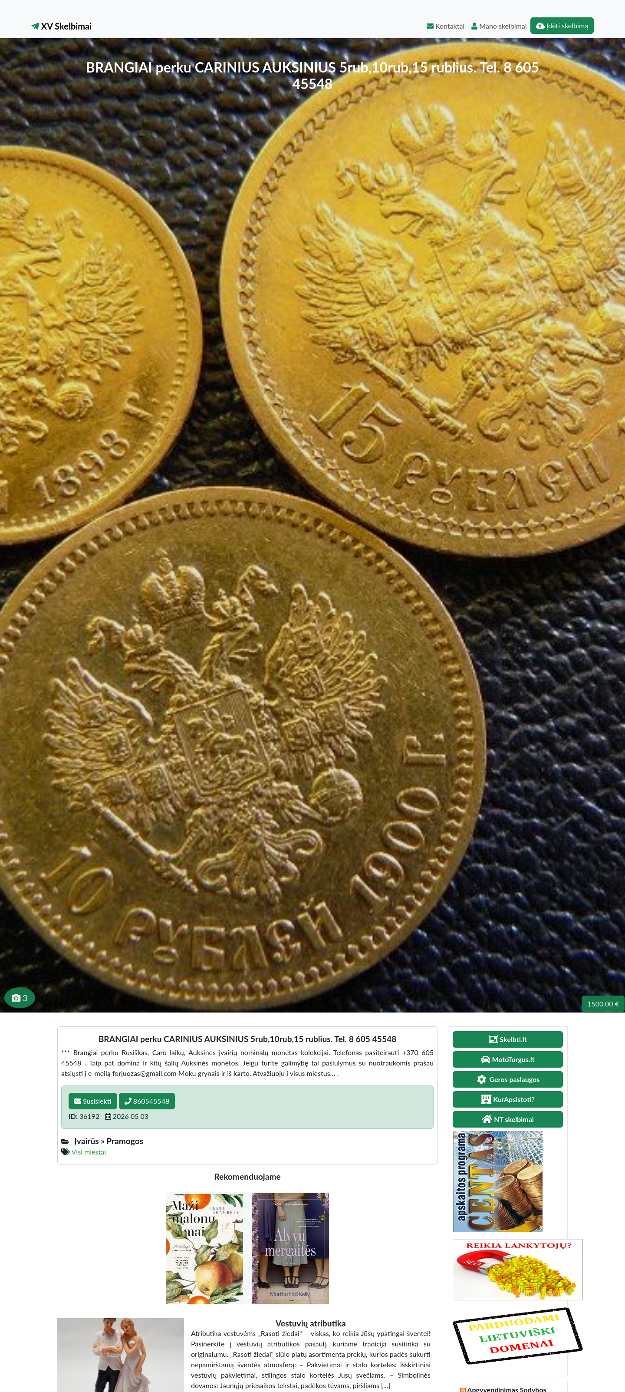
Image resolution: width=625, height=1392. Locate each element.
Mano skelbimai (498, 26)
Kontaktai (445, 26)
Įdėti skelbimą (562, 25)
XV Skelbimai (61, 26)
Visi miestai (89, 1152)
